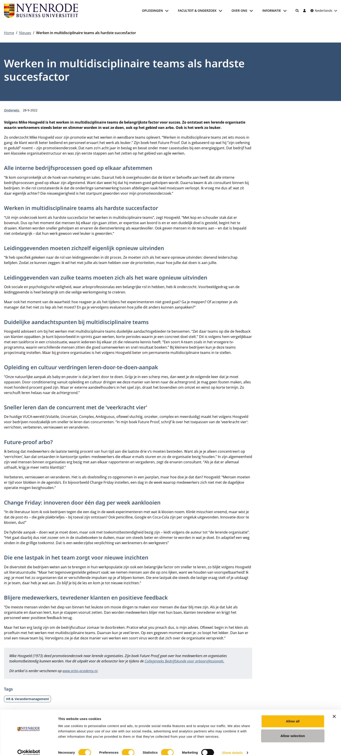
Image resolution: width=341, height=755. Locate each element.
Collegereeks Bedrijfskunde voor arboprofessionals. (184, 661)
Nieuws (25, 32)
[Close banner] (334, 710)
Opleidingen (152, 10)
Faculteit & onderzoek (197, 10)
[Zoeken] (297, 10)
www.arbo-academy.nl (79, 670)
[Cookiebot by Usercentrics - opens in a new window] (28, 746)
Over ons (239, 10)
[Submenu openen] (167, 10)
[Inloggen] (305, 10)
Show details (232, 746)
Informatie (271, 10)
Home (9, 32)
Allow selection (293, 729)
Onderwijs (12, 110)
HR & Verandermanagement (27, 699)
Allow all (293, 715)
